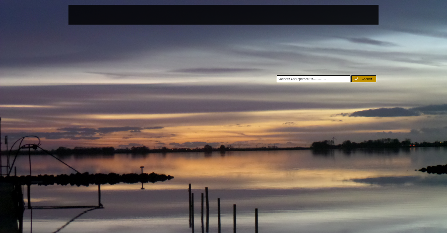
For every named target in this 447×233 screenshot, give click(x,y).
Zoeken (367, 79)
